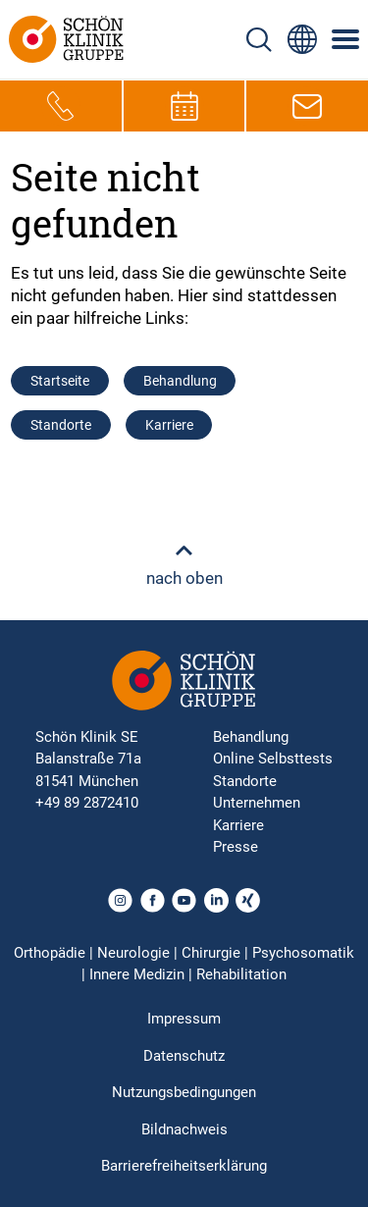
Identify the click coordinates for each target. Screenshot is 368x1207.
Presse (235, 847)
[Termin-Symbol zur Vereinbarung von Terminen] (184, 106)
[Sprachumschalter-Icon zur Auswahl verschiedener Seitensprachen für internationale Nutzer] (302, 39)
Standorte (60, 425)
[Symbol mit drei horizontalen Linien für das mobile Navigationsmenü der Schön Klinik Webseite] (346, 39)
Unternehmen (256, 803)
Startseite (59, 381)
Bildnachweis (184, 1129)
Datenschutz (184, 1056)
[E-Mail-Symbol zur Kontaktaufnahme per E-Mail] (307, 106)
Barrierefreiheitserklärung (184, 1166)
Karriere (169, 425)
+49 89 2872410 (86, 803)
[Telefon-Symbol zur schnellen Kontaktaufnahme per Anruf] (60, 106)
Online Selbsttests (273, 758)
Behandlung (180, 381)
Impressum (184, 1018)
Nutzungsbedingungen (184, 1092)
